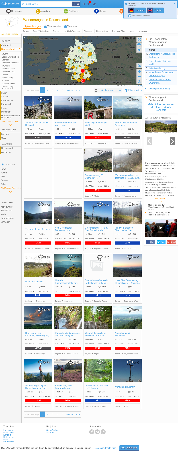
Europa (6, 41)
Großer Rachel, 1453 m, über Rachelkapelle (96, 229)
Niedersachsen (102, 31)
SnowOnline (52, 430)
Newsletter (8, 442)
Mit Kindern (168, 104)
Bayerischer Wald (71, 143)
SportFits (50, 433)
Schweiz (5, 97)
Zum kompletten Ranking (158, 89)
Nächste (69, 90)
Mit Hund (156, 107)
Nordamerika (9, 130)
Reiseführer (17, 11)
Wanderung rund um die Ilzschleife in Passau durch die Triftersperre (127, 176)
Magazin (10, 165)
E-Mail (173, 242)
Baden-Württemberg (41, 31)
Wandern (45, 11)
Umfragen (5, 222)
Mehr (145, 31)
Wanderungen (34, 26)
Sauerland (79, 406)
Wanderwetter (54, 26)
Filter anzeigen (135, 90)
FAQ (5, 440)
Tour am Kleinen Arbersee (37, 229)
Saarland (6, 81)
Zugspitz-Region (100, 301)
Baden (102, 11)
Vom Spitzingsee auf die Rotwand (36, 124)
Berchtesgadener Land (73, 354)
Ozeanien (7, 144)
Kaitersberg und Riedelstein (122, 334)
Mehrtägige (154, 104)
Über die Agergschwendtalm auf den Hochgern (66, 282)
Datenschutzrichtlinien (105, 448)
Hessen (132, 31)
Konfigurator (6, 207)
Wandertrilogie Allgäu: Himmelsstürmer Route (36, 387)
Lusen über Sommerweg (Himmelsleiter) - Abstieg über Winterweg (126, 282)
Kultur (3, 184)
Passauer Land (130, 196)
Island (4, 108)
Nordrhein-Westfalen (72, 31)
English (158, 10)
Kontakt (7, 435)
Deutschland (7, 49)
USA (3, 138)
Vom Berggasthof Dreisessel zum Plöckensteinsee (63, 229)
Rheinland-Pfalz (118, 31)
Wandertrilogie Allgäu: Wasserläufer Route (95, 334)
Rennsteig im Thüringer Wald (96, 124)
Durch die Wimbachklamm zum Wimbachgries (67, 334)
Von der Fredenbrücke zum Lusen (65, 124)
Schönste (161, 110)
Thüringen (88, 31)
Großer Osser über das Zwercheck (126, 124)
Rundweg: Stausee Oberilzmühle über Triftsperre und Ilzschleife (127, 229)
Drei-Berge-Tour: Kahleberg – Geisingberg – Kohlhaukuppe (38, 334)
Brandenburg (7, 78)
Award (4, 173)
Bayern (26, 31)
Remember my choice (141, 15)
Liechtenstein (7, 101)
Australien (6, 152)
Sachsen (56, 31)
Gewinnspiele (7, 218)
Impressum (8, 430)
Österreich (6, 45)
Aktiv (3, 177)
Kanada (5, 134)
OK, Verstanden (129, 448)
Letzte (77, 90)
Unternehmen (9, 437)
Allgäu (96, 196)
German (140, 10)
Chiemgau (68, 301)
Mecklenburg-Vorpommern (8, 87)
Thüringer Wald (103, 143)
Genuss (4, 180)
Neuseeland (7, 148)
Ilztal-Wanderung (157, 68)
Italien (4, 93)
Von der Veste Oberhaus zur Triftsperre (96, 387)
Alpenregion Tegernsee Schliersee (48, 143)
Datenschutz (9, 433)
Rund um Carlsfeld (34, 282)
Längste (167, 107)
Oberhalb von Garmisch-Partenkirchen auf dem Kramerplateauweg (96, 282)
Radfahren (73, 11)
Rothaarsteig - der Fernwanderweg (63, 387)
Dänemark (6, 112)
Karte (3, 214)
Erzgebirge (40, 301)
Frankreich (6, 104)
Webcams (72, 26)
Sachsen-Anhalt (8, 84)
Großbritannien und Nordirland (10, 117)
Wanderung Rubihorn (125, 387)
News (3, 169)
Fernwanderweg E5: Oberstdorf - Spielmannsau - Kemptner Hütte (97, 176)
